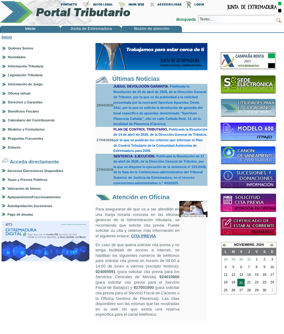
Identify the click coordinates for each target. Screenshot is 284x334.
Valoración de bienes (24, 188)
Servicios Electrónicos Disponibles (35, 171)
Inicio (7, 37)
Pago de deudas (20, 214)
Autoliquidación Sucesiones (29, 206)
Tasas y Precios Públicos (27, 179)
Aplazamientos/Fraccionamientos (34, 197)
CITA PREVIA (143, 236)
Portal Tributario (65, 12)
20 (240, 283)
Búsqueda (186, 19)
